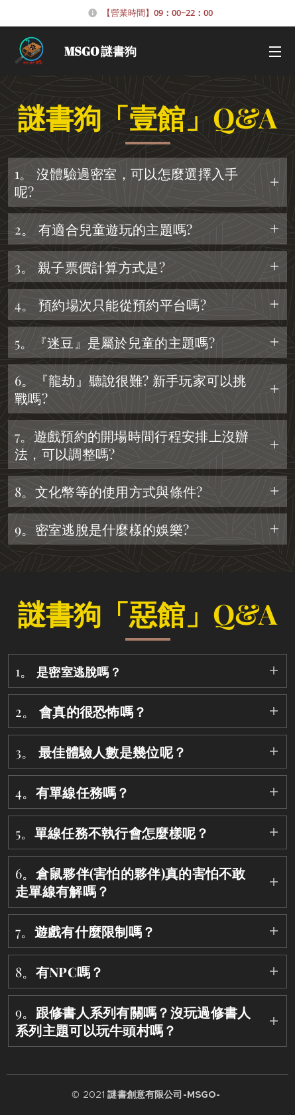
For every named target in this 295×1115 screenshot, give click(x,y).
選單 (275, 51)
